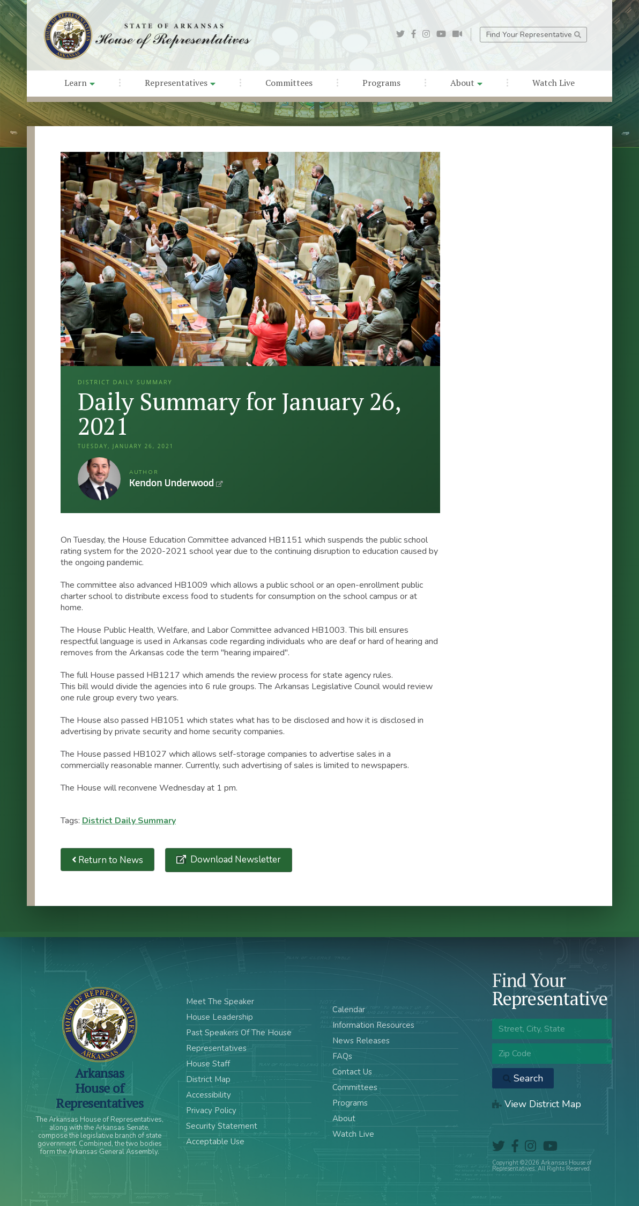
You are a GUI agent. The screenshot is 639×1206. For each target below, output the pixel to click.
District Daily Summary (129, 821)
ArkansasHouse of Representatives (99, 1088)
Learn (79, 83)
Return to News (108, 859)
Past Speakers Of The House (239, 1032)
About (466, 83)
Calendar (348, 1009)
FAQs (342, 1056)
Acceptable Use (215, 1141)
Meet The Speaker (220, 1001)
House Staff (208, 1063)
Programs (381, 83)
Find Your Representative (533, 35)
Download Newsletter (234, 859)
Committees (289, 83)
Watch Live (553, 83)
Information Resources (373, 1025)
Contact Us (352, 1071)
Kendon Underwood (99, 478)
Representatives (180, 83)
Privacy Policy (211, 1110)
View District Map (536, 1104)
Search (523, 1078)
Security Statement (221, 1126)
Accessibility (208, 1095)
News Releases (361, 1040)
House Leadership (219, 1017)
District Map (208, 1079)
